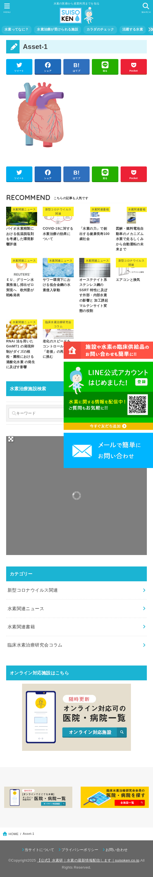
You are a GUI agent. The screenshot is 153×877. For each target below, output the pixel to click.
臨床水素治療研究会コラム (35, 644)
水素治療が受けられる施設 (57, 29)
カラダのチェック (100, 29)
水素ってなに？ (16, 29)
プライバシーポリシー (80, 850)
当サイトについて (39, 850)
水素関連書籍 (21, 626)
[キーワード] (37, 413)
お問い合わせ (117, 850)
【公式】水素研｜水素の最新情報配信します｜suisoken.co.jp (88, 860)
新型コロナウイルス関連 (33, 589)
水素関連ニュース (26, 608)
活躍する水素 (132, 29)
